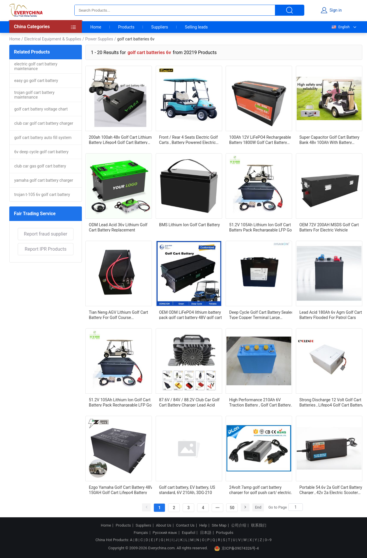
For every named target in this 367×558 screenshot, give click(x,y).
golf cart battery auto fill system (42, 137)
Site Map (219, 525)
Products (126, 27)
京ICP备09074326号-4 (236, 548)
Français (141, 532)
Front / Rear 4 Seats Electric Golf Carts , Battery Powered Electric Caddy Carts (188, 139)
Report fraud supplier (45, 234)
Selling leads (196, 27)
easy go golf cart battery (36, 80)
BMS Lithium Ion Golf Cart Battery (189, 224)
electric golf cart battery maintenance (35, 66)
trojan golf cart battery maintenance (34, 94)
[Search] (295, 507)
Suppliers (159, 27)
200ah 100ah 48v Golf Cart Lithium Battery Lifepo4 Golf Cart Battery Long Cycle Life (120, 139)
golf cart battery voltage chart (41, 109)
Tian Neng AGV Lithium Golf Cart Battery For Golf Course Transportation (118, 314)
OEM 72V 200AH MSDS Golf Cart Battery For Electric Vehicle (329, 227)
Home (95, 27)
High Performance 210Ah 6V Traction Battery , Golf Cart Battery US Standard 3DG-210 (260, 402)
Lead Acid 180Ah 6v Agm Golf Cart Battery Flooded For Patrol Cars (330, 314)
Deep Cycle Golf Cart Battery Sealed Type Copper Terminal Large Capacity (261, 314)
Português (224, 532)
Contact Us (185, 525)
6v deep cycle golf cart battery (41, 151)
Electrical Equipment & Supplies (52, 39)
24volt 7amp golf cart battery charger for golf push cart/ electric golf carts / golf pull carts (260, 489)
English (340, 27)
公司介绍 (238, 525)
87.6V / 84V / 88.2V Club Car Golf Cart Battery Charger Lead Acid (189, 402)
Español (188, 532)
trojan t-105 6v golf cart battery (42, 194)
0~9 (268, 540)
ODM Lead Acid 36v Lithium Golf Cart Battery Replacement (118, 227)
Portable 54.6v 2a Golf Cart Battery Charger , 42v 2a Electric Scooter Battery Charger (330, 489)
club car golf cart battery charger (43, 123)
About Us (163, 525)
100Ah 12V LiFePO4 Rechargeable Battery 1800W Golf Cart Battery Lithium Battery (260, 139)
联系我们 (258, 525)
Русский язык (165, 532)
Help (203, 525)
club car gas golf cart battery (40, 166)
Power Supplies (99, 39)
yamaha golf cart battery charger (43, 180)
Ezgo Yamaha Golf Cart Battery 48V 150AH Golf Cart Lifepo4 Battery (121, 489)
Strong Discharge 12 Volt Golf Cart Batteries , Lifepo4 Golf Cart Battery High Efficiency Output (331, 402)
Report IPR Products (45, 249)
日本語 (205, 532)
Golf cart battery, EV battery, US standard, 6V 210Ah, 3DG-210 (187, 489)
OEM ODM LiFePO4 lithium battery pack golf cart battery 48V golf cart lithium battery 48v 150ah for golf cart (190, 314)
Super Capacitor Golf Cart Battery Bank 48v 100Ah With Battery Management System (329, 139)
